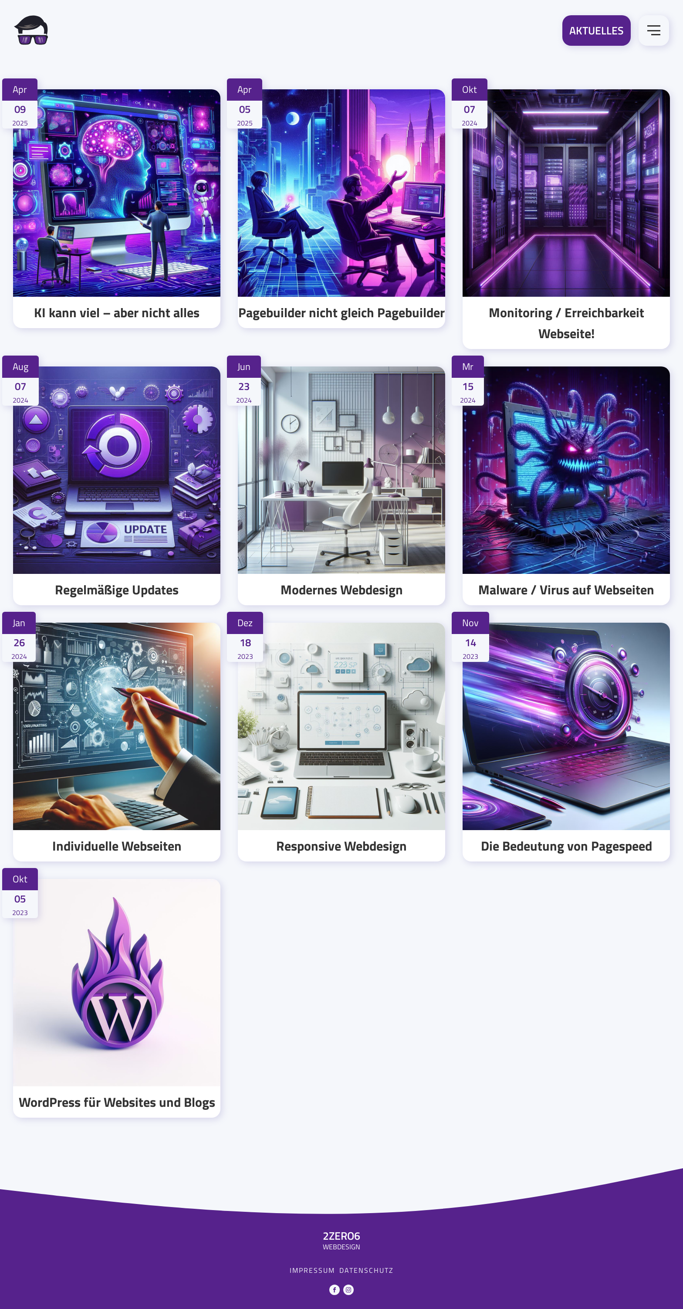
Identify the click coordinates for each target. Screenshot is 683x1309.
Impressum (312, 1270)
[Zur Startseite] (31, 31)
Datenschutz (366, 1270)
